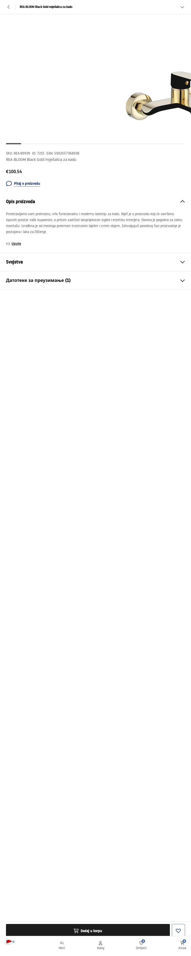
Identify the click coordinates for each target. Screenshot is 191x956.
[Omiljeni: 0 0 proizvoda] (141, 946)
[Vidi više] (182, 7)
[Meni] (62, 946)
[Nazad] (8, 7)
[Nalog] (100, 946)
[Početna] (16, 946)
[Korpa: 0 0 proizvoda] (182, 946)
